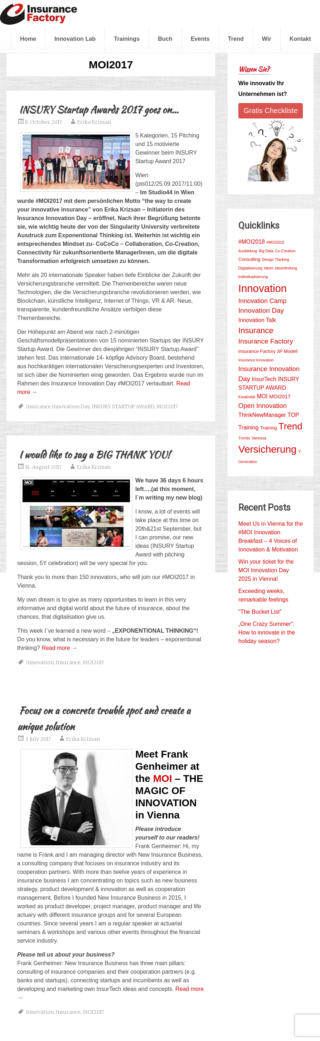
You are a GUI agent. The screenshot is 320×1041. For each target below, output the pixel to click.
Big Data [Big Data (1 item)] (266, 251)
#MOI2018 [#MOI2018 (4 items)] (251, 242)
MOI (162, 778)
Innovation (40, 662)
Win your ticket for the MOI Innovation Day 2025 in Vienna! (266, 570)
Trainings (127, 38)
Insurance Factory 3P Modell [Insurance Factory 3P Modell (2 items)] (267, 351)
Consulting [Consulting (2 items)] (249, 259)
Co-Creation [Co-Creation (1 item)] (285, 251)
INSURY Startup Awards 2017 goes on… (99, 110)
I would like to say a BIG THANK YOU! (94, 455)
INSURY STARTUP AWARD (123, 406)
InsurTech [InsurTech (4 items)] (264, 379)
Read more (59, 648)
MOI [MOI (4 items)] (262, 396)
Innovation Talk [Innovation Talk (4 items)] (257, 320)
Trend (236, 38)
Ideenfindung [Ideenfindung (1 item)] (286, 268)
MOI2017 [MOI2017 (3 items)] (280, 396)
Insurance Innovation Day (58, 406)
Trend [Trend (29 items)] (290, 426)
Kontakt (300, 38)
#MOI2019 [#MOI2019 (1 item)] (275, 242)
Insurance (68, 662)
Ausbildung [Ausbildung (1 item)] (247, 251)
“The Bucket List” (260, 612)
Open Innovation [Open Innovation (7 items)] (262, 405)
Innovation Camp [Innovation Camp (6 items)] (262, 301)
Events (200, 38)
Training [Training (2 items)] (268, 427)
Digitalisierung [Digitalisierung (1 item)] (250, 268)
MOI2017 (167, 406)
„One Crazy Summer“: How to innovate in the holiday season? (266, 632)
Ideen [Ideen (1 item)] (268, 268)
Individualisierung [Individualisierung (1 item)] (253, 276)
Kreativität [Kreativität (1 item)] (246, 397)
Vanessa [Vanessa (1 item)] (259, 438)
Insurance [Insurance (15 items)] (255, 330)
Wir (266, 38)
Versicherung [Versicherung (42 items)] (267, 449)
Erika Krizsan (94, 122)
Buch (165, 38)
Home (28, 38)
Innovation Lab (75, 38)
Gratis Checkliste (270, 111)
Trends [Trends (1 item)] (244, 438)
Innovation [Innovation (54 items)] (262, 288)
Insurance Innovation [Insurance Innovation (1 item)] (256, 360)
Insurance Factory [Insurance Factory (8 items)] (265, 341)
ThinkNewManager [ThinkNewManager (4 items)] (262, 415)
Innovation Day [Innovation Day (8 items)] (261, 310)
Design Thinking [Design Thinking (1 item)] (275, 259)
